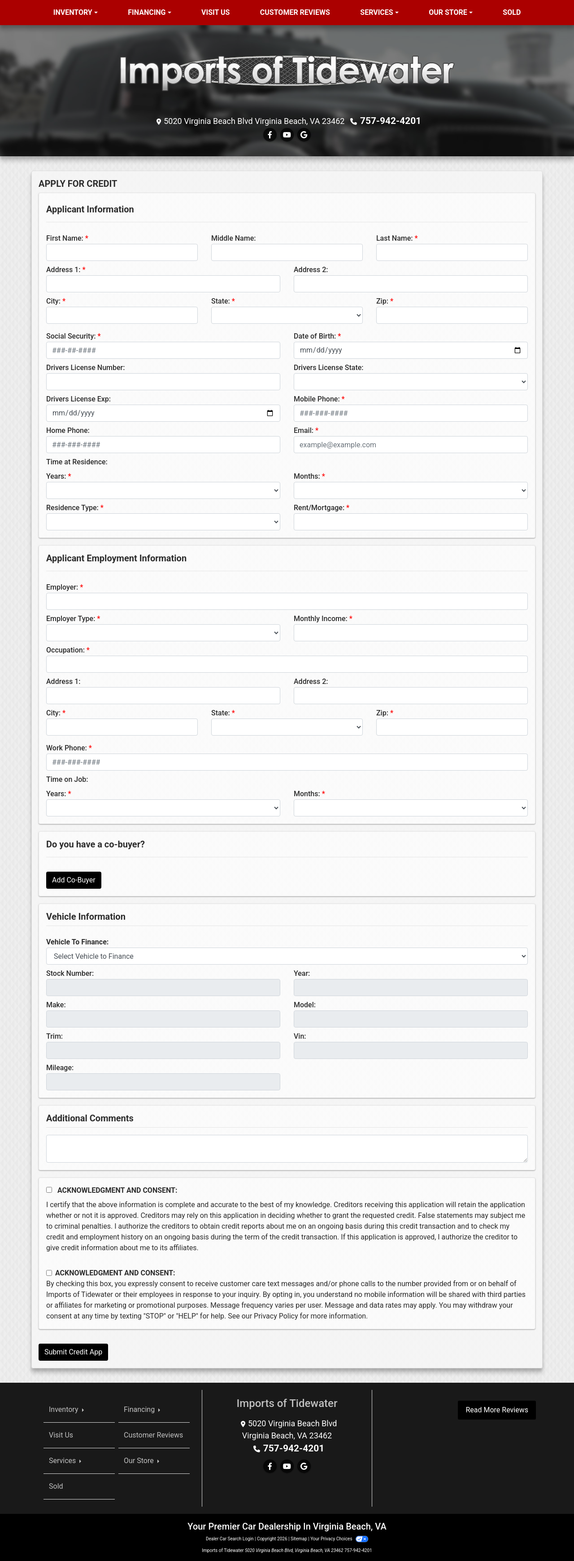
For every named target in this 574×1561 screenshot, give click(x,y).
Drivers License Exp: (78, 398)
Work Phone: (66, 747)
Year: (302, 973)
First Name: (64, 238)
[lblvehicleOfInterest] (287, 955)
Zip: (382, 300)
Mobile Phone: (317, 398)
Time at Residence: (77, 461)
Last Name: (394, 238)
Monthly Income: (321, 618)
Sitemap (299, 1538)
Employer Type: (70, 618)
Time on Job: (67, 779)
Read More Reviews (496, 1409)
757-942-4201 (390, 120)
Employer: (62, 586)
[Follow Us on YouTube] (287, 134)
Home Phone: (68, 430)
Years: (56, 476)
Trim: (54, 1036)
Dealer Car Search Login (230, 1538)
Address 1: (63, 269)
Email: (303, 430)
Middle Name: (233, 238)
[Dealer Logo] (287, 72)
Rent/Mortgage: (319, 507)
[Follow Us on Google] (304, 134)
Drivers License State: (329, 367)
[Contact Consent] (49, 1272)
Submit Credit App (73, 1351)
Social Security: (71, 335)
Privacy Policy (276, 1315)
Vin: (300, 1036)
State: (220, 300)
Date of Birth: (315, 335)
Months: (307, 476)
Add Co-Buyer (74, 879)
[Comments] (287, 1148)
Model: (305, 1004)
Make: (56, 1004)
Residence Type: (72, 507)
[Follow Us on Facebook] (270, 134)
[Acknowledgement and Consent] (49, 1189)
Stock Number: (70, 973)
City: (53, 300)
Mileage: (60, 1067)
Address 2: (311, 269)
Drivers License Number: (85, 367)
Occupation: (65, 649)
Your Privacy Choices (339, 1538)
